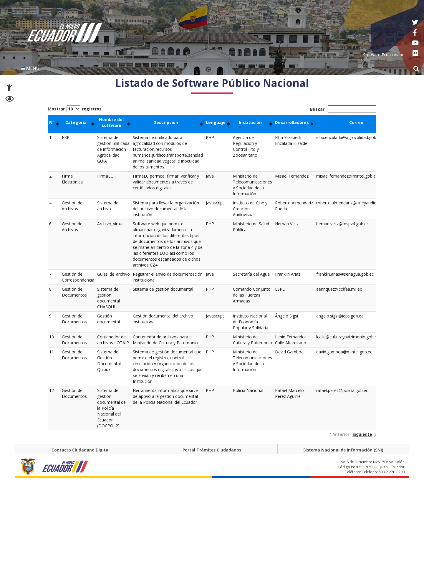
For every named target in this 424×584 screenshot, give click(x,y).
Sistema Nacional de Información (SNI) (343, 450)
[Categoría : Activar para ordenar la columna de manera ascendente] (78, 124)
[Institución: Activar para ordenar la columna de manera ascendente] (252, 124)
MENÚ (30, 68)
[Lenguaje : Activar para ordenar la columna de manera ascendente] (217, 124)
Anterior (341, 434)
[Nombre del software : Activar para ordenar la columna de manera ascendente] (113, 124)
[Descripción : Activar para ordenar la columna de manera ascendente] (167, 124)
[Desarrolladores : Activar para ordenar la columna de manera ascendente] (294, 124)
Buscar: (343, 109)
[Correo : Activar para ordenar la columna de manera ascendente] (358, 124)
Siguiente (362, 434)
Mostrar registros (75, 108)
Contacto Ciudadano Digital (81, 450)
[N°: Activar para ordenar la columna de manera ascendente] (54, 124)
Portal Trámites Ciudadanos (212, 450)
